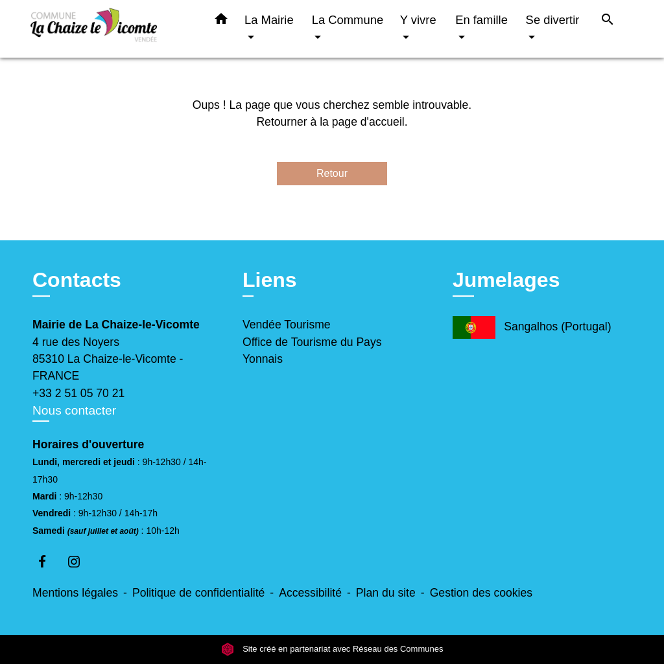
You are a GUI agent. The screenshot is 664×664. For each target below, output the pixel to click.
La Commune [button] (347, 20)
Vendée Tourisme (287, 324)
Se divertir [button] (553, 20)
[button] (221, 21)
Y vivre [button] (418, 20)
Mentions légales (75, 592)
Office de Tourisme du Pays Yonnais (312, 350)
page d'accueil (368, 121)
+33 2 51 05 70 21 (78, 393)
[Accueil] (111, 29)
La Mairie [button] (269, 20)
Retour (332, 173)
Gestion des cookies (481, 592)
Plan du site (386, 592)
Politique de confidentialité (198, 592)
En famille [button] (481, 20)
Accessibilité (310, 592)
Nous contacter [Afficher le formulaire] (74, 410)
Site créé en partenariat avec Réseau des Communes (332, 649)
